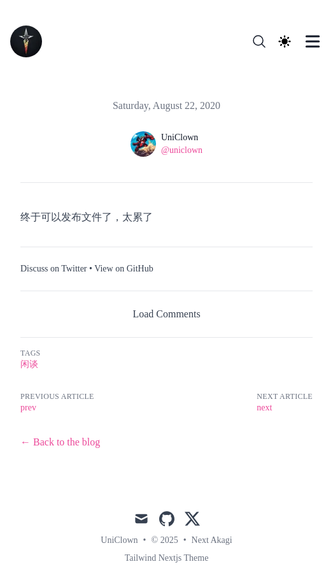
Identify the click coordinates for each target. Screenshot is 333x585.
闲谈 (29, 364)
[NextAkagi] (30, 41)
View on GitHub (123, 268)
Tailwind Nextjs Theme (167, 558)
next (264, 407)
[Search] (259, 41)
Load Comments (166, 313)
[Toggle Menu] (312, 41)
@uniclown (181, 150)
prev (28, 407)
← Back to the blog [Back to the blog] (60, 442)
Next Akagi (212, 540)
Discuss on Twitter (53, 268)
